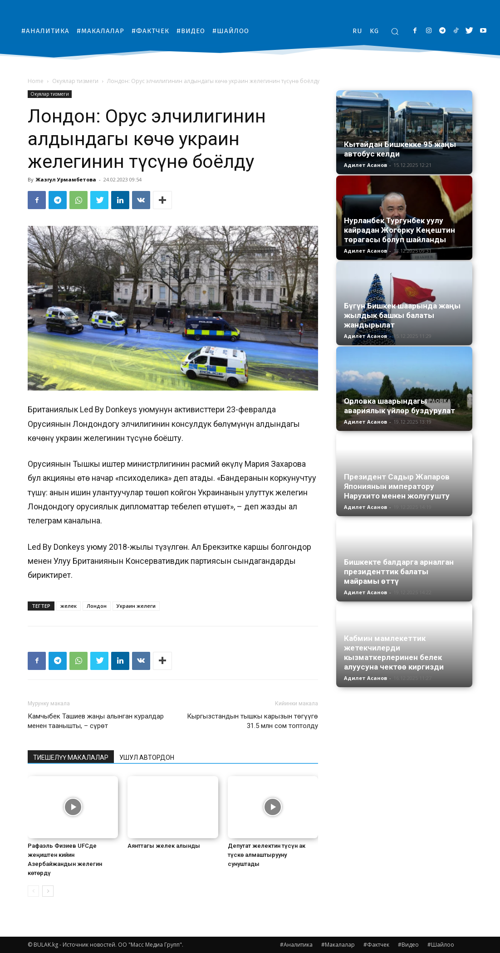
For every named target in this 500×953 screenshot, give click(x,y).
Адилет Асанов (365, 164)
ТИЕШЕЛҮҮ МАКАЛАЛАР (70, 757)
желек (68, 605)
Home (36, 81)
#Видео (408, 944)
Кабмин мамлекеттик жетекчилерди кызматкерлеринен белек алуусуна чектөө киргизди (394, 652)
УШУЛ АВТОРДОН (146, 757)
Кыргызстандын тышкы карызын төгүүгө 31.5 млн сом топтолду (252, 721)
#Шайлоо (440, 944)
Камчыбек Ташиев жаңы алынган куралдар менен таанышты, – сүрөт (96, 721)
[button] (394, 31)
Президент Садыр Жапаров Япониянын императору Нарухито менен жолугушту (397, 486)
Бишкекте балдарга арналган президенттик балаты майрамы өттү (399, 571)
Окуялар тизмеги (75, 81)
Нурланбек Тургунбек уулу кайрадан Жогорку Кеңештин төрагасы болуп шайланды (399, 230)
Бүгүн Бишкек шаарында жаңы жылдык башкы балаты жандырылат (402, 315)
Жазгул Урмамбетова (66, 179)
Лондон (97, 605)
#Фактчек (376, 944)
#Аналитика (296, 944)
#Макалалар (338, 944)
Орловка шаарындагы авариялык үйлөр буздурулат (399, 405)
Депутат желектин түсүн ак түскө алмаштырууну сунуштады (266, 854)
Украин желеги (136, 605)
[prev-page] (33, 891)
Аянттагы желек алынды (163, 845)
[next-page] (48, 891)
